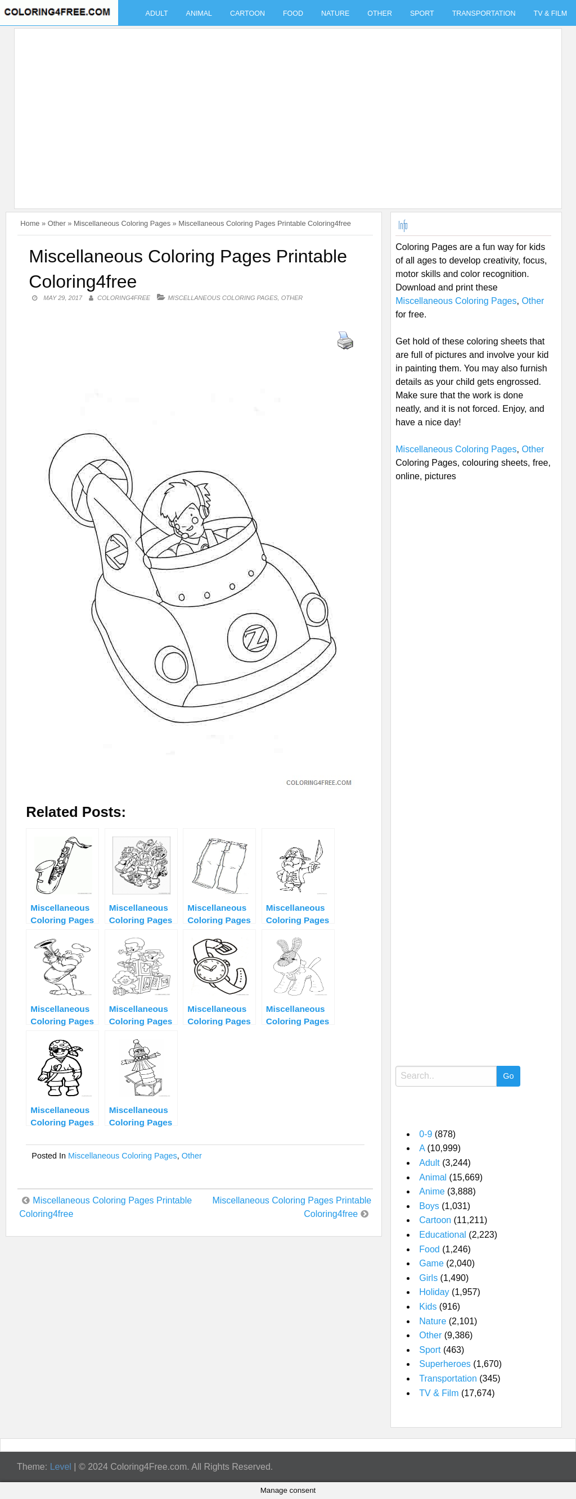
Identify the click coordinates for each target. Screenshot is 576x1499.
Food (293, 13)
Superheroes (445, 1364)
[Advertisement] (285, 111)
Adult (157, 13)
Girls (428, 1278)
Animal (199, 13)
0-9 (425, 1134)
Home (29, 223)
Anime (431, 1191)
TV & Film (438, 1393)
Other (379, 13)
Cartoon (247, 13)
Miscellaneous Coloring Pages (122, 223)
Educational (442, 1234)
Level (60, 1466)
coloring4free (123, 297)
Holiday (434, 1292)
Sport (422, 13)
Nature (335, 13)
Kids (427, 1306)
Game (431, 1263)
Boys (429, 1206)
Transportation (484, 13)
